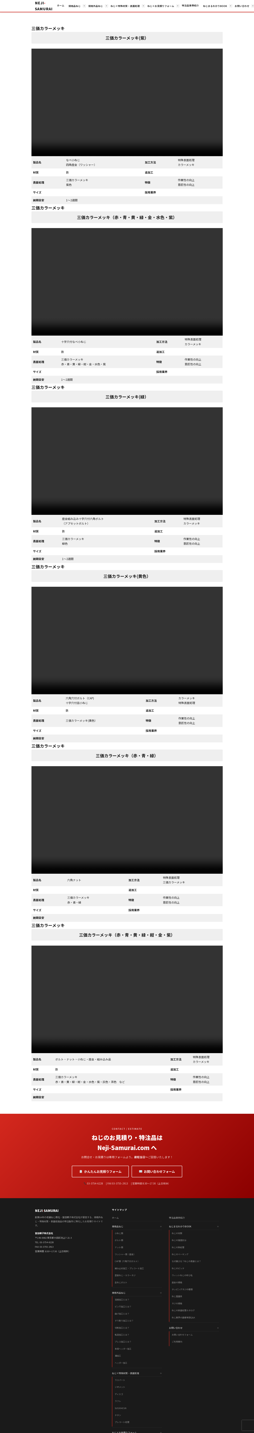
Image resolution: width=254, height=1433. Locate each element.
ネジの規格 (177, 1303)
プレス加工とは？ (123, 1341)
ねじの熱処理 (178, 1247)
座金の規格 (177, 1282)
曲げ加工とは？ (122, 1313)
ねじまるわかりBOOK (215, 6)
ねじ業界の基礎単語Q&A (183, 1317)
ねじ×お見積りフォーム (160, 6)
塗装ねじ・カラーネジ (125, 1275)
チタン (118, 1415)
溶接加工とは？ (122, 1299)
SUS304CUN (120, 1408)
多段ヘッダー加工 (123, 1348)
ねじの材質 (177, 1233)
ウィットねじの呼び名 (182, 1275)
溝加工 (118, 1355)
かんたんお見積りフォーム (100, 1171)
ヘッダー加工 (121, 1362)
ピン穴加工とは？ (123, 1306)
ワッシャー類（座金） (125, 1254)
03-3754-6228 (47, 1242)
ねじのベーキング (180, 1254)
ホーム (60, 5)
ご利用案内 (177, 1341)
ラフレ (118, 1400)
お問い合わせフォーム (157, 1171)
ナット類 (119, 1247)
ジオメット (120, 1386)
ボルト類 (119, 1240)
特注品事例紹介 (190, 5)
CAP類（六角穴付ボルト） (127, 1261)
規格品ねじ (74, 6)
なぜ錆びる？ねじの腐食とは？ (186, 1261)
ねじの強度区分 (179, 1240)
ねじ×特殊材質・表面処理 (125, 6)
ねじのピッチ (178, 1268)
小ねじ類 (119, 1233)
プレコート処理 (122, 1421)
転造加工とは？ (122, 1334)
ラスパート (120, 1379)
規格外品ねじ (95, 6)
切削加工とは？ (122, 1327)
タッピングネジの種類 (182, 1289)
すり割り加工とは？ (124, 1320)
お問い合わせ (242, 6)
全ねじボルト (121, 1282)
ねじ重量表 (177, 1296)
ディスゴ (119, 1394)
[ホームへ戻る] (44, 6)
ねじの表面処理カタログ (183, 1310)
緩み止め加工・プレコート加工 (129, 1268)
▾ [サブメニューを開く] (84, 6)
